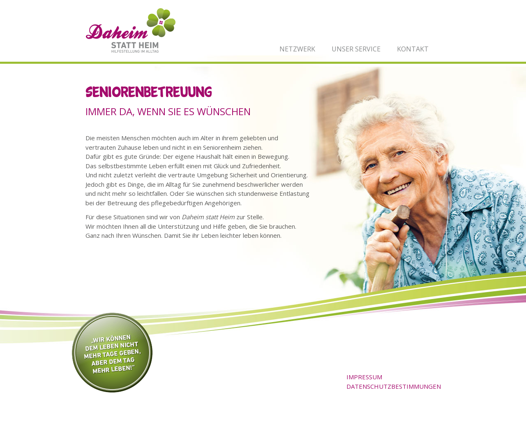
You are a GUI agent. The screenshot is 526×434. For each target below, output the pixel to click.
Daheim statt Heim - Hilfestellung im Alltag (130, 30)
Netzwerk (297, 48)
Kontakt (413, 48)
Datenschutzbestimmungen (393, 386)
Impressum (364, 377)
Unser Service (356, 48)
